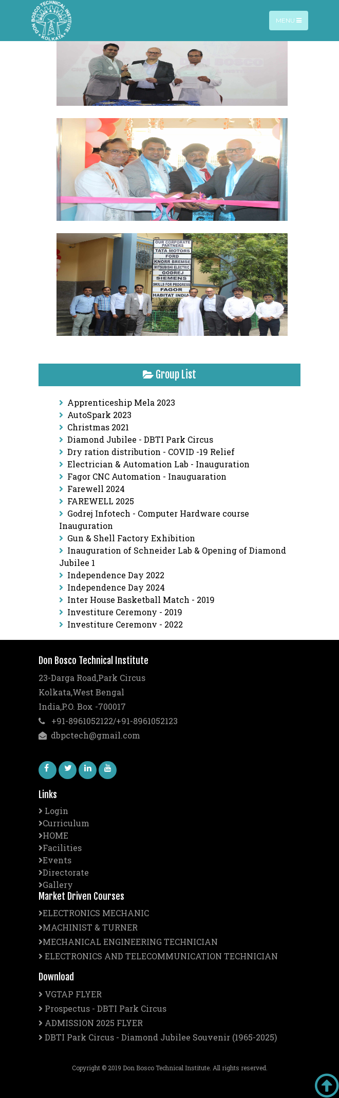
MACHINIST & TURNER (88, 927)
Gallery (56, 884)
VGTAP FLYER (70, 994)
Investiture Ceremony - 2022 (125, 624)
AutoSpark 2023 (99, 414)
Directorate (64, 872)
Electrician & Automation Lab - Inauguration (158, 464)
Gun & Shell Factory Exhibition (131, 538)
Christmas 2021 (98, 427)
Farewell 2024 (96, 488)
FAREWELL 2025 (100, 501)
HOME (53, 835)
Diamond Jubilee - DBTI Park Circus (140, 439)
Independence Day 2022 (115, 575)
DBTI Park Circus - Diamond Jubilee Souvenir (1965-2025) (158, 1037)
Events (55, 860)
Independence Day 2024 (116, 587)
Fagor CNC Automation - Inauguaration (147, 476)
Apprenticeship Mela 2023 (121, 402)
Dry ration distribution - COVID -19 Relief (151, 451)
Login (53, 810)
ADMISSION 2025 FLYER (91, 1022)
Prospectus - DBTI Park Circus (102, 1008)
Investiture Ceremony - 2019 (124, 612)
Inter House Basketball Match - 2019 (141, 599)
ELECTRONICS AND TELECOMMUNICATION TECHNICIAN (158, 956)
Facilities (60, 847)
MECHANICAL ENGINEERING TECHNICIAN (128, 941)
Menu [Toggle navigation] (289, 20)
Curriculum (64, 823)
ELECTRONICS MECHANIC (94, 912)
